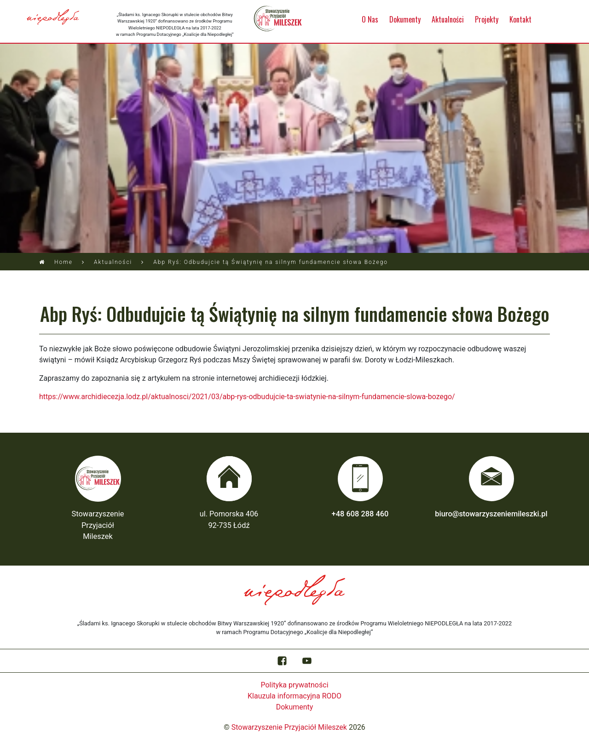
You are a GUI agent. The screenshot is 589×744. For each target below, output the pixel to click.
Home (63, 262)
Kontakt (520, 19)
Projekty (486, 19)
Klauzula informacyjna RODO (294, 696)
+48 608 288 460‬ (360, 513)
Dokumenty (405, 19)
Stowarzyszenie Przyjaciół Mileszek (289, 727)
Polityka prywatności (294, 685)
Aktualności (448, 19)
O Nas (370, 19)
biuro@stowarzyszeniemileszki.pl (491, 513)
